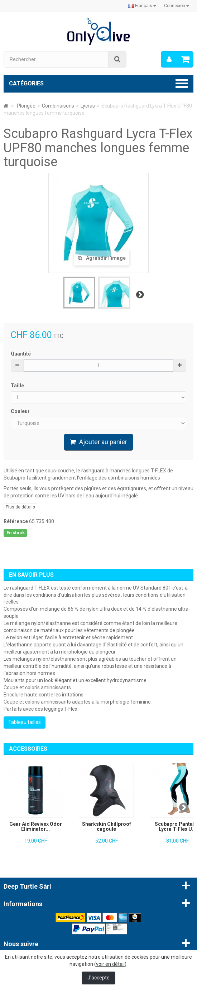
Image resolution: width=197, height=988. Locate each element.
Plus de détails (20, 507)
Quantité (21, 354)
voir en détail (110, 964)
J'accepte (98, 977)
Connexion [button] (176, 5)
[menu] (169, 59)
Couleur (21, 411)
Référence (16, 521)
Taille (18, 385)
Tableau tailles (24, 722)
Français (142, 5)
